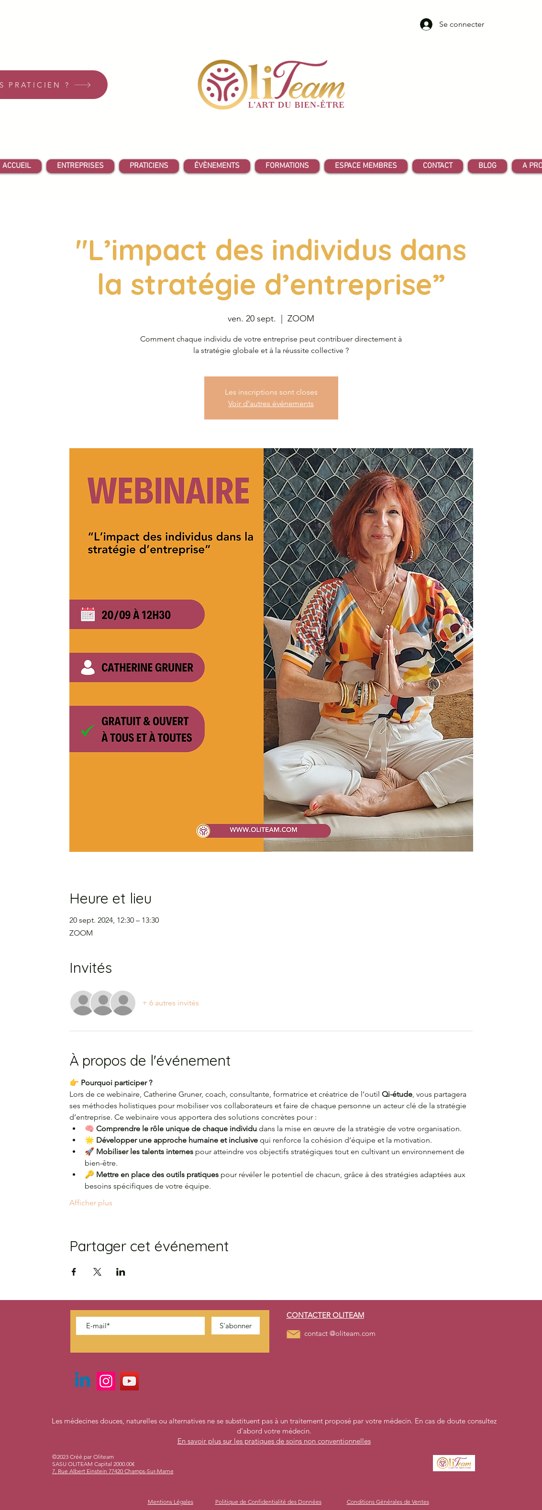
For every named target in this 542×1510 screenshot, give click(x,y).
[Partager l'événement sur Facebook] (73, 1272)
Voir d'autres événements (271, 403)
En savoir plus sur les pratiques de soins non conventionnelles (274, 1440)
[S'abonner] (235, 1325)
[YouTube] (129, 1381)
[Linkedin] (82, 1381)
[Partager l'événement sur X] (97, 1272)
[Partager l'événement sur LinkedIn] (120, 1272)
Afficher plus (90, 1202)
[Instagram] (106, 1381)
